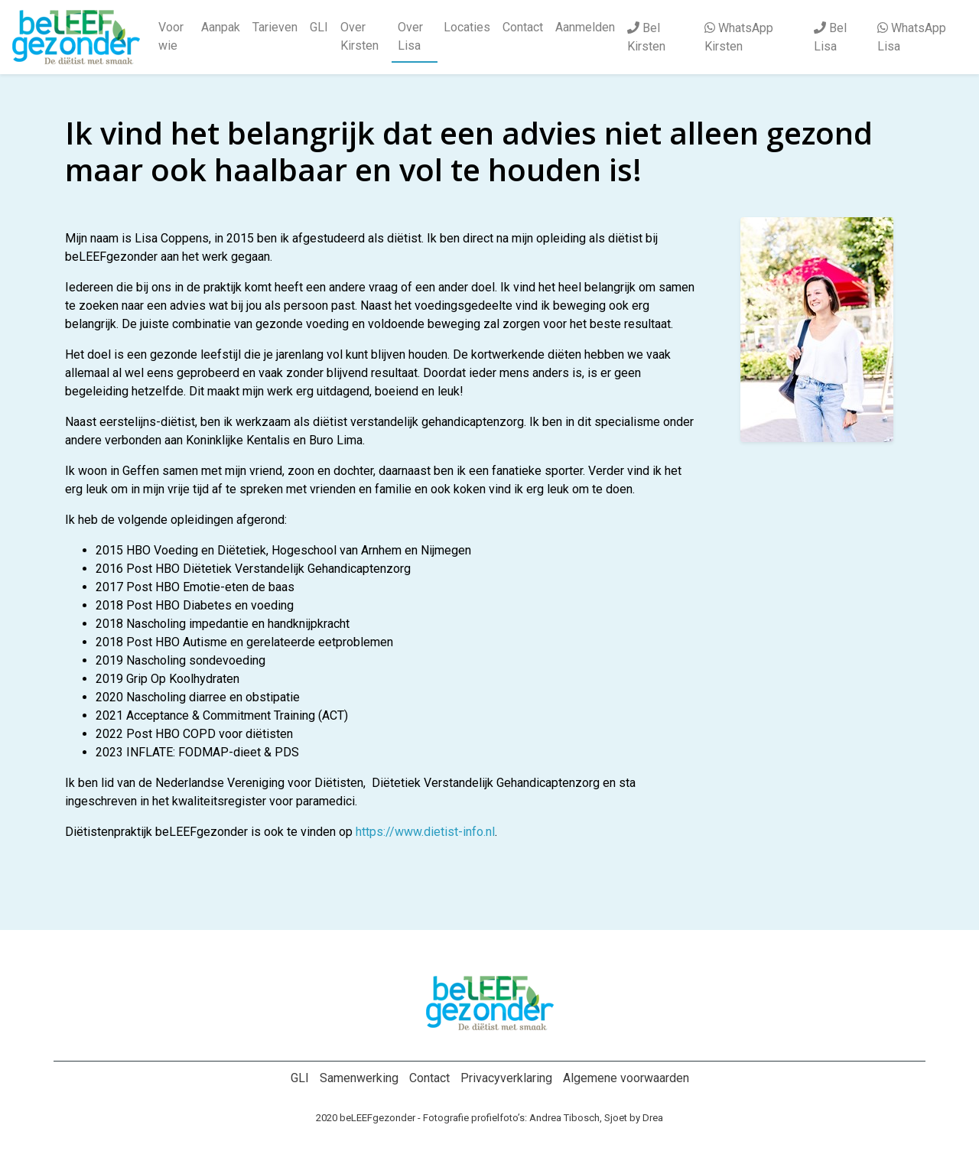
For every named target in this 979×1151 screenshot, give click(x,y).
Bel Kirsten (646, 37)
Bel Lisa (830, 37)
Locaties (467, 27)
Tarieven (275, 27)
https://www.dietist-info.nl (425, 831)
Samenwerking (359, 1078)
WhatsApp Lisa (911, 37)
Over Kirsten (359, 36)
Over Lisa (410, 36)
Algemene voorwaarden (626, 1078)
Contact (523, 27)
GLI (319, 27)
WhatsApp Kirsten (738, 37)
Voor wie (171, 36)
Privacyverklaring (506, 1078)
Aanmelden (585, 27)
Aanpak (220, 27)
